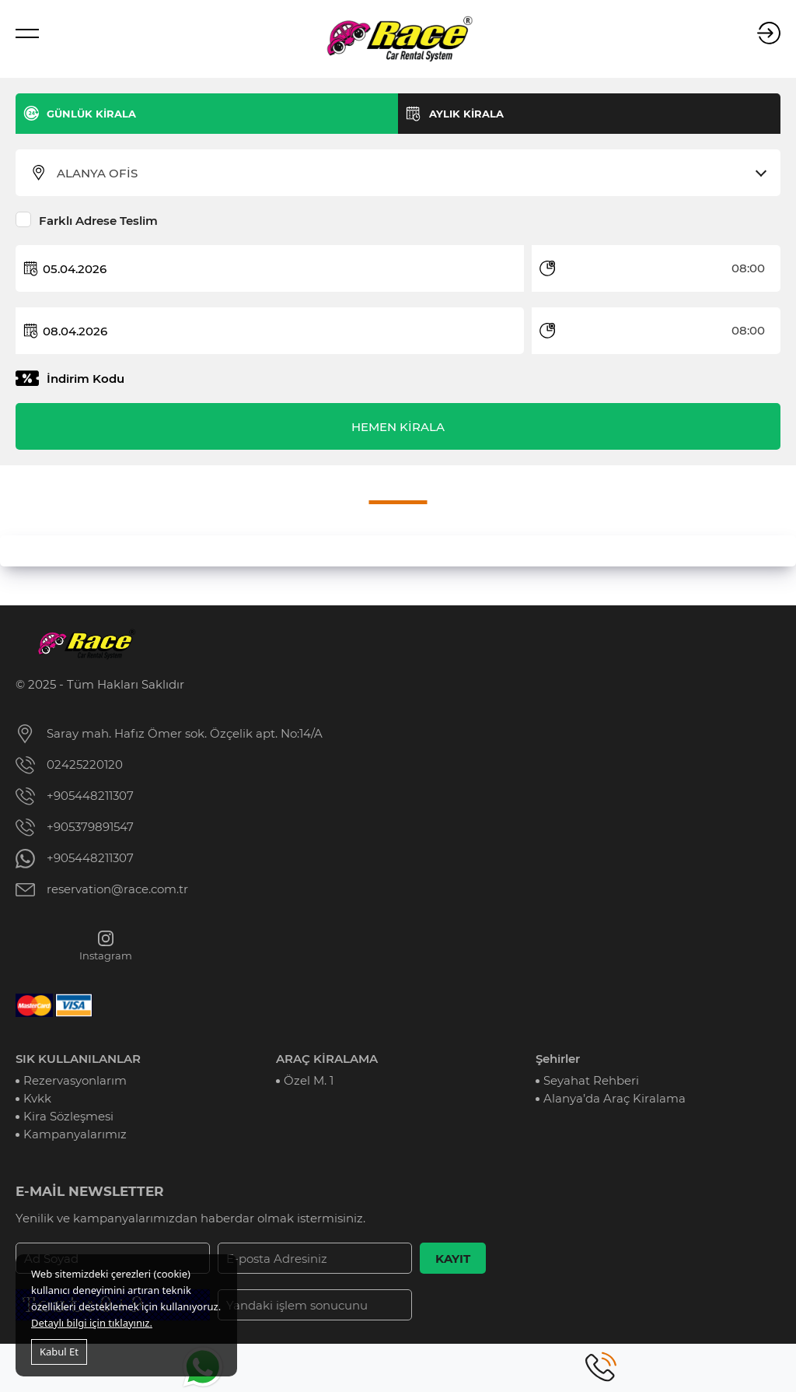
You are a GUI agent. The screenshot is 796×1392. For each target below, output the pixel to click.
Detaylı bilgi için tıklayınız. (91, 1323)
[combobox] (408, 173)
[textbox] (408, 173)
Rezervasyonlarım (75, 1080)
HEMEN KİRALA (398, 426)
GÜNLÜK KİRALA (91, 113)
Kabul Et (59, 1352)
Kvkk (37, 1098)
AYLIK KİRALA (466, 113)
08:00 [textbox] (748, 268)
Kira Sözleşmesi (68, 1116)
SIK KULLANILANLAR (78, 1058)
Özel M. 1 (308, 1080)
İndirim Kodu (85, 378)
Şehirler (558, 1058)
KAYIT (452, 1258)
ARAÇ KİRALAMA (327, 1058)
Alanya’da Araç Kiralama (614, 1098)
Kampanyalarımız (75, 1134)
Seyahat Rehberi (591, 1080)
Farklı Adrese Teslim (98, 220)
